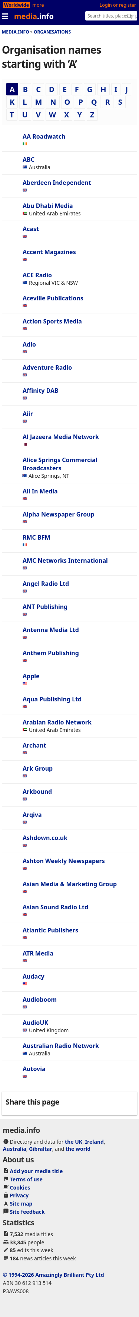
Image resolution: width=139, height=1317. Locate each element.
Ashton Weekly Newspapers (64, 861)
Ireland (94, 1141)
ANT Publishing (45, 607)
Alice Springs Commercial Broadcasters (60, 464)
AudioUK (35, 1022)
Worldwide (16, 5)
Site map (21, 1203)
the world (78, 1148)
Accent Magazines (49, 252)
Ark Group (38, 768)
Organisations (52, 32)
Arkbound (37, 791)
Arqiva (32, 815)
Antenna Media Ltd (51, 630)
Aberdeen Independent (57, 183)
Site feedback (27, 1211)
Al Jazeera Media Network (61, 437)
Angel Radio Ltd (46, 583)
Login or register (118, 5)
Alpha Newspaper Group (59, 514)
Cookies (20, 1187)
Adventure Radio (47, 367)
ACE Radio (37, 275)
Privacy (19, 1195)
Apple (31, 676)
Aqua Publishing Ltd (52, 699)
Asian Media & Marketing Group (70, 884)
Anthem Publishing (51, 653)
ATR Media (38, 953)
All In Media (40, 491)
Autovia (34, 1069)
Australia (14, 1148)
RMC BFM (36, 537)
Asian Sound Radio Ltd (55, 907)
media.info (15, 32)
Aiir (28, 414)
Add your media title (36, 1171)
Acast (31, 229)
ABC (28, 159)
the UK (73, 1141)
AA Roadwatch (44, 136)
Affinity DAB (41, 390)
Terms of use (26, 1179)
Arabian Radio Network (57, 722)
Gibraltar (40, 1148)
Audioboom (40, 999)
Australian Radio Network (61, 1046)
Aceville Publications (53, 298)
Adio (29, 344)
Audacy (33, 976)
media (34, 16)
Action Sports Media (52, 321)
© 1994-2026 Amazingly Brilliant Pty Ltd (53, 1274)
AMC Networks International (65, 560)
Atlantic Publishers (50, 930)
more (38, 5)
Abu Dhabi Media (48, 206)
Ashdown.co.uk (45, 838)
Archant (34, 745)
